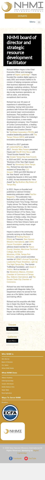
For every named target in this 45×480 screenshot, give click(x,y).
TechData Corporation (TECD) (21, 132)
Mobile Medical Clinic (8, 387)
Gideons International (19, 277)
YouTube (30, 458)
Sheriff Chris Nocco (24, 152)
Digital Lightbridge (23, 75)
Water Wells (5, 390)
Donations (5, 402)
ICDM (17, 254)
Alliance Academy (7, 378)
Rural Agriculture (7, 393)
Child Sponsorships (7, 381)
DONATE (22, 16)
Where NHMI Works (8, 368)
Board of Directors (7, 362)
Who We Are (5, 359)
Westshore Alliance (17, 272)
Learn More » (12, 329)
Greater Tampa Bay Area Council (23, 157)
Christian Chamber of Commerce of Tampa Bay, (20, 274)
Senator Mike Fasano (20, 149)
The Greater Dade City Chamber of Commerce (21, 279)
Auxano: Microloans (8, 384)
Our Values (5, 365)
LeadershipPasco (16, 147)
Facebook (15, 458)
